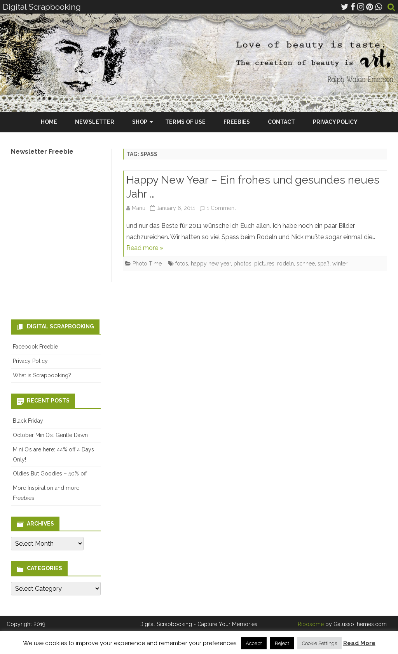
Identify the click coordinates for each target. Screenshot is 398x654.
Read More (359, 643)
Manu (138, 208)
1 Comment (221, 208)
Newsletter (94, 122)
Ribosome (311, 624)
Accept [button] (254, 643)
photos (242, 263)
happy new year (211, 263)
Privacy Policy (335, 122)
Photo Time (147, 263)
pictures (264, 263)
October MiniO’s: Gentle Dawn (50, 435)
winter (339, 263)
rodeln (285, 263)
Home (49, 122)
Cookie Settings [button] (319, 643)
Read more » (144, 248)
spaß (324, 263)
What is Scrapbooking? (42, 375)
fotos (181, 263)
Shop (139, 122)
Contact (281, 122)
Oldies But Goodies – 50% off (50, 473)
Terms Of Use (185, 122)
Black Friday (28, 421)
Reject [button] (282, 643)
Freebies (236, 122)
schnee (306, 263)
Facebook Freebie (35, 346)
